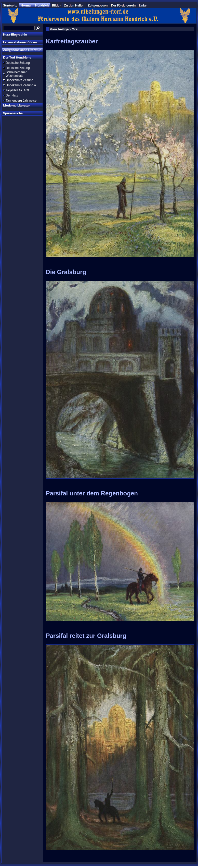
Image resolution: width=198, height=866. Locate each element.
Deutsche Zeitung (18, 63)
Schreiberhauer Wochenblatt (16, 74)
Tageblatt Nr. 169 (17, 90)
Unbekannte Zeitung (19, 80)
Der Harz (12, 95)
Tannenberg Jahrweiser (22, 100)
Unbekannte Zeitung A (21, 85)
